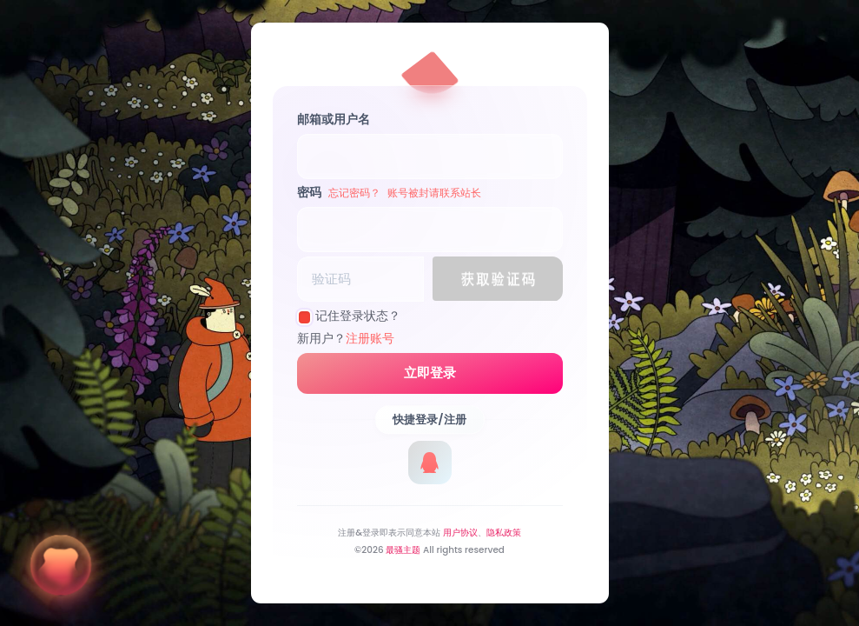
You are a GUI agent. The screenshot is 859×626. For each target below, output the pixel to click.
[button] (498, 278)
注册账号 (370, 338)
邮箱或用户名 (333, 119)
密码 (389, 192)
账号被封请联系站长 (434, 192)
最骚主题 (403, 549)
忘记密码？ (354, 192)
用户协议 (460, 532)
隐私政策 (503, 532)
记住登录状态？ (357, 315)
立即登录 (430, 373)
